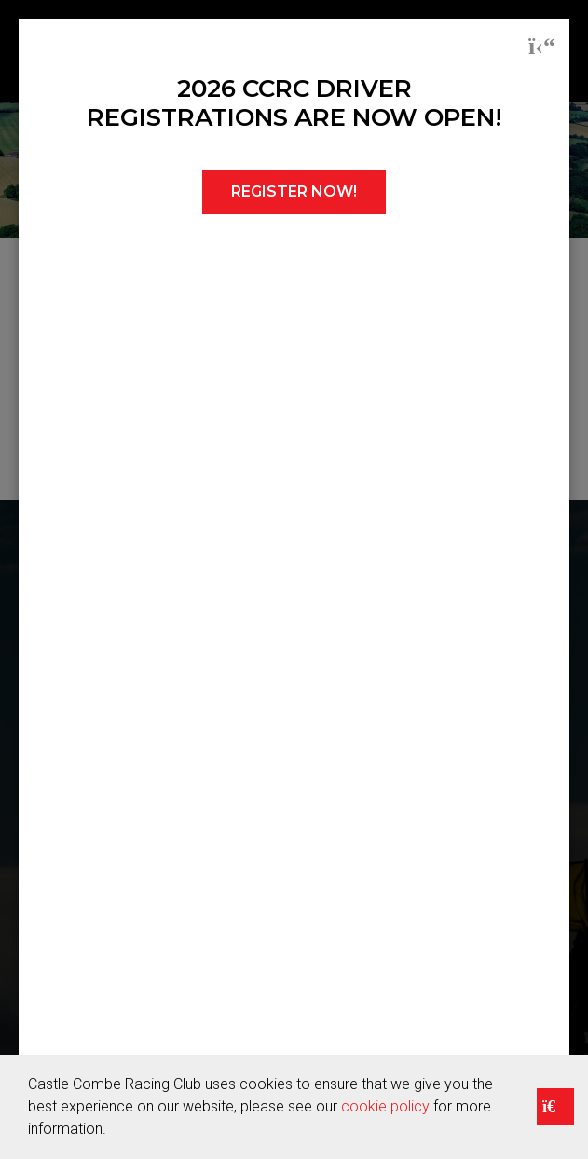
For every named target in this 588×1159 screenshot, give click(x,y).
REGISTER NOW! (294, 191)
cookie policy (385, 1106)
